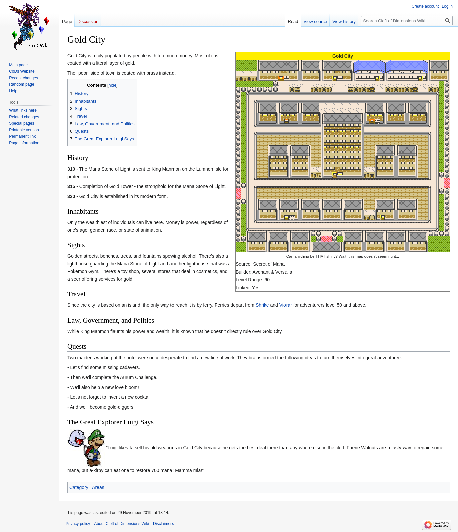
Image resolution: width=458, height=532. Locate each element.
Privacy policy (78, 523)
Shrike (262, 305)
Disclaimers (163, 523)
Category (78, 487)
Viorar (285, 305)
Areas (98, 487)
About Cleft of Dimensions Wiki (121, 523)
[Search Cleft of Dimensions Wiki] (407, 20)
